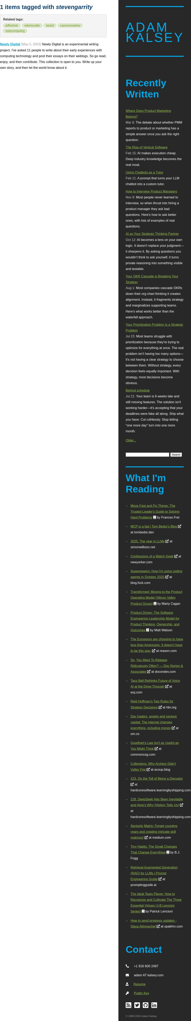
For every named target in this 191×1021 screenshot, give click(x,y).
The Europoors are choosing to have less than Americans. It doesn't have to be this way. (156, 645)
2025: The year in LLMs (147, 541)
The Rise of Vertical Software (146, 147)
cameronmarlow (70, 25)
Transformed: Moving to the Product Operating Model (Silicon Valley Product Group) (156, 597)
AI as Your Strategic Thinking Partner (152, 233)
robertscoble (32, 25)
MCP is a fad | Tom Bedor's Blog (153, 526)
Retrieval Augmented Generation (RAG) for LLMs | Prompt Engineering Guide (154, 873)
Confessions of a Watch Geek (151, 556)
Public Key (141, 993)
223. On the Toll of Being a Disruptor (156, 778)
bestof (50, 25)
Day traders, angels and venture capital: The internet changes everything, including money (153, 722)
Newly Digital (10, 44)
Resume (139, 984)
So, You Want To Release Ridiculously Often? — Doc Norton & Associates (156, 665)
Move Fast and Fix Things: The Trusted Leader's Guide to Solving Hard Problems (154, 511)
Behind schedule (138, 390)
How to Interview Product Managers (151, 191)
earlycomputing (15, 30)
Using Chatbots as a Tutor (144, 172)
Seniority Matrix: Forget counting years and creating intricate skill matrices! (153, 831)
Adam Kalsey (155, 32)
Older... (131, 440)
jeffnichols (12, 25)
